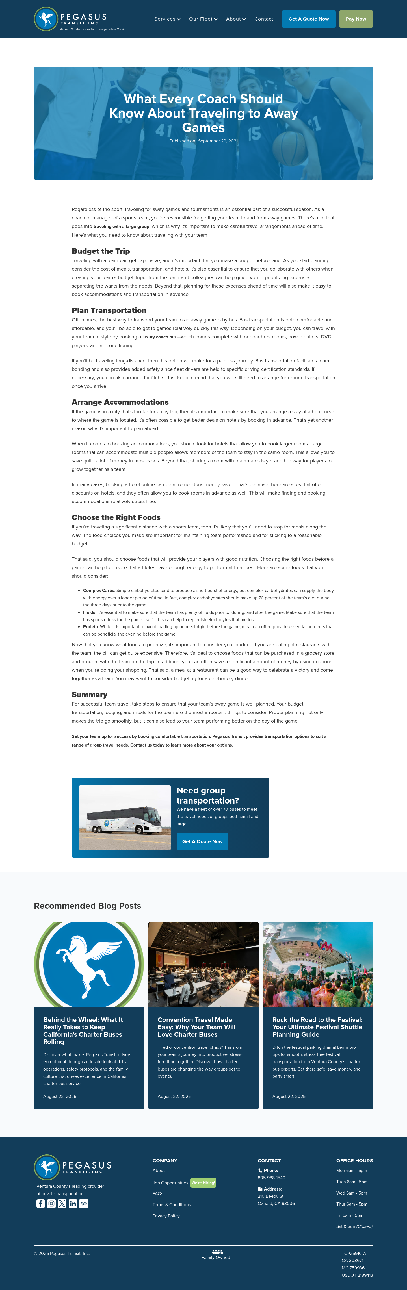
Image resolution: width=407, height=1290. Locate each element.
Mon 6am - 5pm (351, 1170)
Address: (273, 1189)
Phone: (271, 1170)
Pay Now (356, 19)
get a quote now (309, 19)
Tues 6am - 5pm (352, 1181)
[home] (80, 19)
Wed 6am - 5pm (351, 1193)
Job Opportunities (170, 1183)
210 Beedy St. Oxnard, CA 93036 (276, 1200)
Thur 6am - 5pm (351, 1204)
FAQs (158, 1193)
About (159, 1170)
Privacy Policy (166, 1216)
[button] (166, 19)
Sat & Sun (354, 1226)
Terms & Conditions (172, 1204)
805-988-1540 (271, 1177)
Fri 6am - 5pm (349, 1215)
